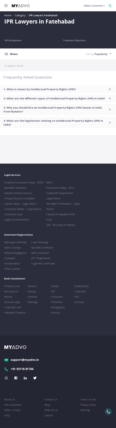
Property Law (12, 286)
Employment (81, 286)
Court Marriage (39, 242)
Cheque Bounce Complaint (19, 198)
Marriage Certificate (15, 242)
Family (54, 286)
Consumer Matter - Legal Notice (22, 209)
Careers (49, 415)
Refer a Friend (12, 410)
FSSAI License (12, 268)
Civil (76, 296)
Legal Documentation (16, 219)
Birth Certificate (40, 253)
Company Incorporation (12, 260)
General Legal (12, 302)
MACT (49, 182)
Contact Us (51, 399)
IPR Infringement (13, 40)
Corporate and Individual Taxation (15, 310)
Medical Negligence (15, 253)
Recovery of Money (11, 294)
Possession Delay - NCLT (60, 187)
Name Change (12, 247)
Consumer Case (13, 214)
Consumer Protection (57, 299)
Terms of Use (88, 399)
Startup (32, 291)
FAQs (7, 415)
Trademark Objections (74, 40)
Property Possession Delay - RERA (23, 182)
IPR (53, 291)
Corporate (80, 291)
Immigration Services (58, 310)
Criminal (32, 296)
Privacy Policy (88, 404)
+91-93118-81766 (18, 369)
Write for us (51, 410)
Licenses (79, 302)
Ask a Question (12, 404)
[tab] (58, 89)
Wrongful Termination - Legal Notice (63, 206)
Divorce (32, 286)
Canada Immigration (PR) (60, 214)
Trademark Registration (59, 193)
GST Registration (40, 258)
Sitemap (85, 410)
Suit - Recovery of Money (60, 225)
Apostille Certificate (15, 187)
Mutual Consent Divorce (18, 193)
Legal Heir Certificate (43, 263)
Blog (47, 404)
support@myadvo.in (21, 360)
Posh (49, 219)
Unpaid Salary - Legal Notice (20, 203)
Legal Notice (53, 198)
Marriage (33, 302)
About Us (9, 399)
